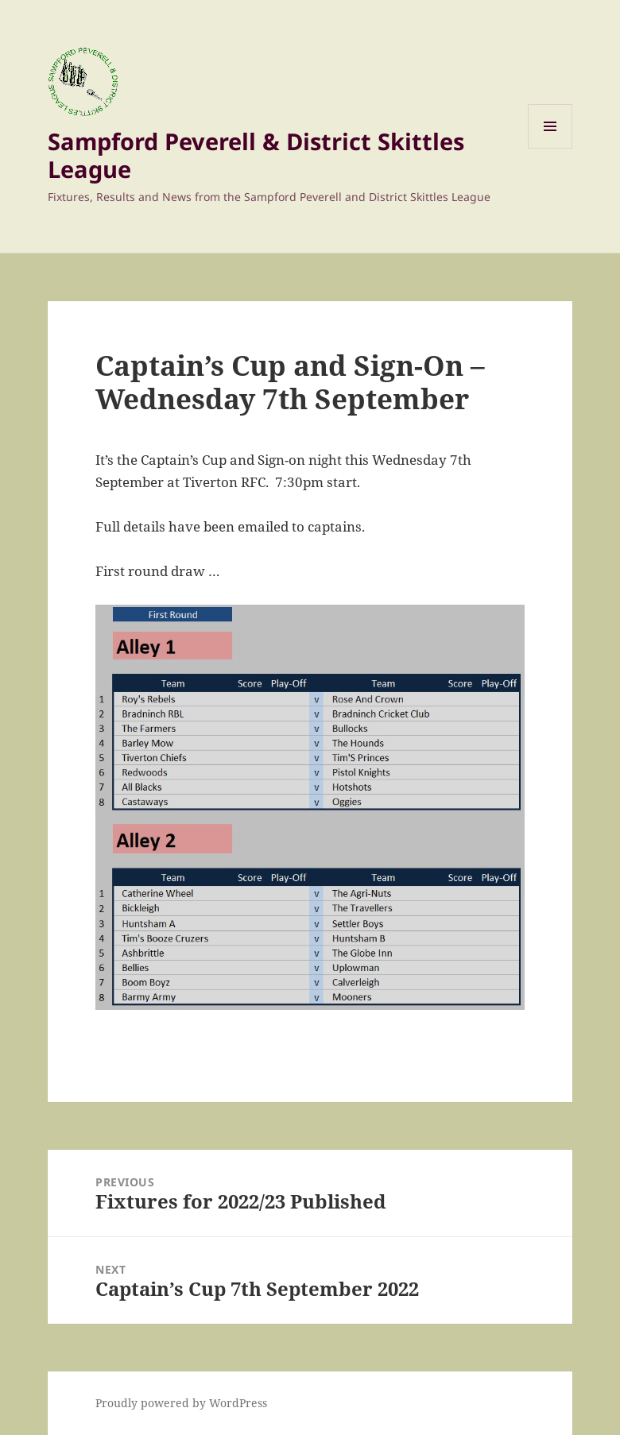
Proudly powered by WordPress (181, 1402)
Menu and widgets (550, 148)
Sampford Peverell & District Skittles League (256, 155)
